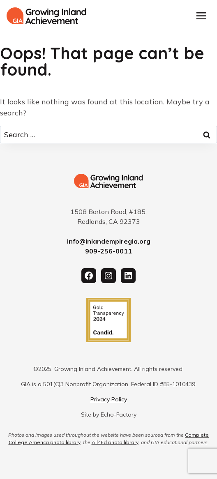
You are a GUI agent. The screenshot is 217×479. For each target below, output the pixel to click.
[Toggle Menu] (201, 16)
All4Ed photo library (115, 442)
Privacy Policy (108, 399)
